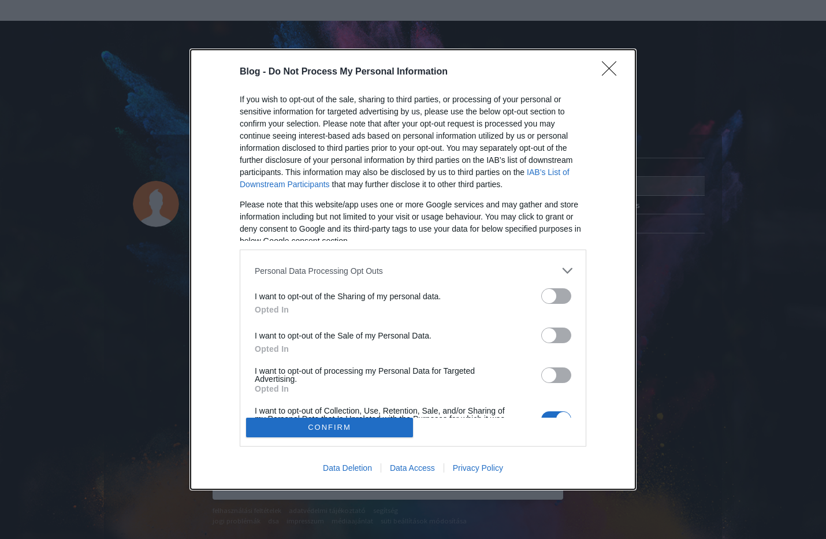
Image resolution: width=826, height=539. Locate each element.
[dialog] (413, 269)
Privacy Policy (478, 468)
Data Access (412, 468)
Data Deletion (347, 468)
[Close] (613, 72)
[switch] (556, 296)
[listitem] (413, 271)
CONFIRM (329, 427)
